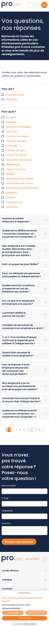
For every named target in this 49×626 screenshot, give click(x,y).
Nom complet (9, 485)
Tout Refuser (12, 613)
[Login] (44, 5)
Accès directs (10, 570)
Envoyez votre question (19, 541)
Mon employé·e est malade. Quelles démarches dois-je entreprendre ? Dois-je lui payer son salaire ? (18, 250)
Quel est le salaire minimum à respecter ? (16, 220)
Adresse (7, 579)
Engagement (13, 164)
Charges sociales (16, 141)
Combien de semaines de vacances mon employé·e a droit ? (23, 326)
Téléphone (7, 510)
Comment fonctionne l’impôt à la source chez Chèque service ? (21, 400)
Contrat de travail (16, 155)
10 (39, 429)
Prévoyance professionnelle (22, 188)
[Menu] (30, 5)
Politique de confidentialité (11, 608)
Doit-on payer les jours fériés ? (20, 264)
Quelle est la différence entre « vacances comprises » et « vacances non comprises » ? (19, 233)
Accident (11, 117)
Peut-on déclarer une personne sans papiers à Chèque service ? (21, 275)
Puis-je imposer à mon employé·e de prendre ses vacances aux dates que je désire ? (15, 369)
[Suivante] (43, 429)
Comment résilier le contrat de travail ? (14, 314)
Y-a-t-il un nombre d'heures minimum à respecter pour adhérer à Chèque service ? (19, 340)
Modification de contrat (19, 183)
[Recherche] (37, 5)
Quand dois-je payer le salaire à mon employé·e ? (18, 354)
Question (6, 523)
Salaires (10, 197)
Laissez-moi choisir (36, 613)
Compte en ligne (15, 150)
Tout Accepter (24, 618)
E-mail (5, 498)
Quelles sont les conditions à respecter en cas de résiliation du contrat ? (18, 288)
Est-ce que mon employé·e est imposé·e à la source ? (18, 302)
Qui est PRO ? (36, 559)
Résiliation (12, 192)
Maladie (10, 174)
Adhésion (11, 122)
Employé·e (12, 99)
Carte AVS (12, 131)
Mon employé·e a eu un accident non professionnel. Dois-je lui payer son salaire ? (20, 386)
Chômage (12, 145)
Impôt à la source (16, 169)
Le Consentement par (24, 624)
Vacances (12, 206)
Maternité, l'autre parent (20, 178)
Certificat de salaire (17, 136)
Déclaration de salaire (18, 159)
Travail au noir (14, 202)
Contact (7, 588)
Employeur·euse (15, 94)
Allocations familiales (18, 126)
